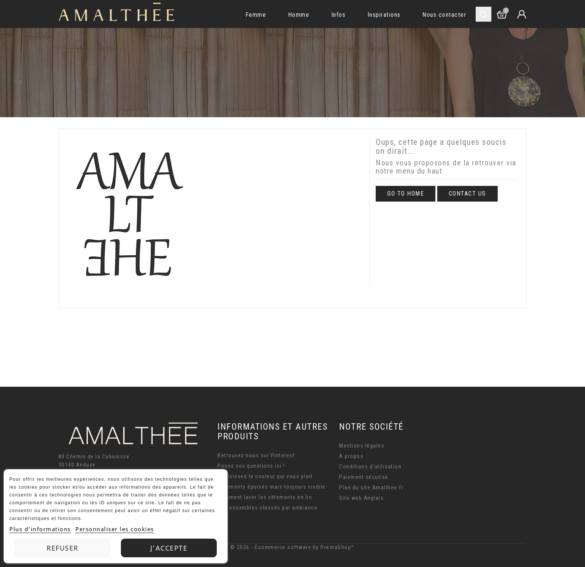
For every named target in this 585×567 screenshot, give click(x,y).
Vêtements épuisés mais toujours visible (272, 487)
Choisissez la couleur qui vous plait (265, 476)
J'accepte (169, 547)
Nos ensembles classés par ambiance (267, 508)
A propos (351, 456)
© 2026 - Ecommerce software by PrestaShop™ (292, 547)
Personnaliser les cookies (114, 529)
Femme (255, 14)
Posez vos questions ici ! (251, 466)
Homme (299, 14)
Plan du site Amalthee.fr (371, 487)
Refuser (62, 547)
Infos (338, 14)
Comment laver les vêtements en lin (265, 497)
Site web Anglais (361, 498)
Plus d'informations (40, 529)
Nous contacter (444, 14)
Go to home (405, 193)
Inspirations (384, 14)
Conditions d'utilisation (370, 467)
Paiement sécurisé (363, 477)
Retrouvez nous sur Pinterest (256, 455)
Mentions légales (361, 446)
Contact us (467, 193)
